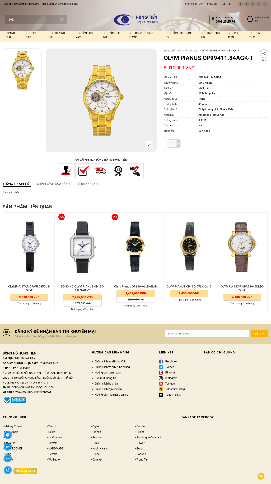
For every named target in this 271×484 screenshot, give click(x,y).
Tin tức (255, 35)
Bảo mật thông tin (104, 378)
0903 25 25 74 (23, 382)
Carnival (96, 459)
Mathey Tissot (12, 426)
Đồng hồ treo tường (141, 35)
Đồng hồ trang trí (179, 35)
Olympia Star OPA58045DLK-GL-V (28, 286)
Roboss (140, 454)
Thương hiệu (57, 35)
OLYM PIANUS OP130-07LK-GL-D (240, 286)
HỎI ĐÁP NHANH (87, 183)
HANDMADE (55, 448)
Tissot (51, 426)
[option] (22, 70)
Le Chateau (54, 437)
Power (139, 443)
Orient (139, 432)
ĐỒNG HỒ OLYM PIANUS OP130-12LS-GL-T (134, 288)
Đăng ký (259, 333)
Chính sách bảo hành (105, 383)
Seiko (51, 432)
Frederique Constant (148, 437)
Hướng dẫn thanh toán (106, 372)
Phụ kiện (233, 35)
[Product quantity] (171, 143)
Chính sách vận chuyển (107, 389)
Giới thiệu (30, 35)
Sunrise (96, 437)
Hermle (52, 454)
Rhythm (52, 443)
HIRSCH (96, 443)
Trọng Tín (141, 459)
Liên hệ (226, 3)
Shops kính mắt (194, 3)
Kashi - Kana (99, 448)
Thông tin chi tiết (17, 183)
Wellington (54, 459)
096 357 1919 (40, 382)
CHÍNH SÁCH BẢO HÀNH (53, 183)
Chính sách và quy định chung (111, 367)
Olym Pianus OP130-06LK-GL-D (187, 286)
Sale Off (212, 3)
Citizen (96, 432)
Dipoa (95, 454)
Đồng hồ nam (84, 35)
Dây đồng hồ (210, 35)
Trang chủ (10, 35)
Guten (139, 448)
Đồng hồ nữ (111, 35)
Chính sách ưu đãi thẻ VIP (108, 361)
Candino (140, 426)
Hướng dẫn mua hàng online (110, 394)
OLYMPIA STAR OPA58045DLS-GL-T (81, 288)
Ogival (95, 426)
